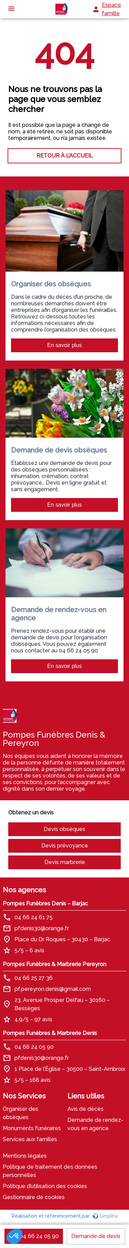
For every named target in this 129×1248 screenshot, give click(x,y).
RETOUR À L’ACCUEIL (64, 155)
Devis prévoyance (64, 845)
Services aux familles (30, 1139)
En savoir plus (64, 345)
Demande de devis (95, 1236)
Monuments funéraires (32, 1128)
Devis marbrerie (64, 862)
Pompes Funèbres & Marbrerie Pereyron (54, 964)
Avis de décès (85, 1109)
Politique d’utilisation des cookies (45, 1186)
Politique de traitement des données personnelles (50, 1171)
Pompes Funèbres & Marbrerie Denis (50, 1033)
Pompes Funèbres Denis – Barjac (45, 903)
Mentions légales (25, 1156)
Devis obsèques (64, 829)
